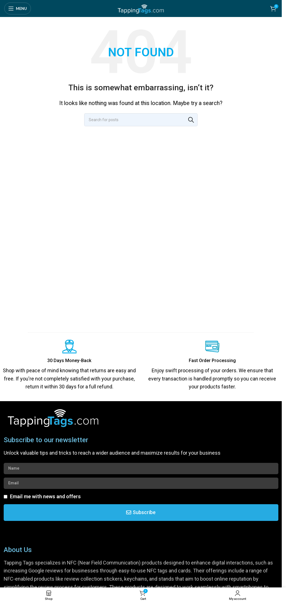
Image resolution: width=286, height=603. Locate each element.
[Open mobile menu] (17, 8)
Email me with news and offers (45, 496)
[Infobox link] (69, 365)
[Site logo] (141, 8)
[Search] (141, 119)
